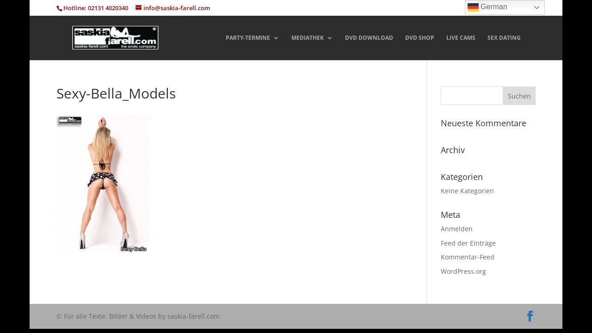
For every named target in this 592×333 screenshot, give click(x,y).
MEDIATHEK (307, 38)
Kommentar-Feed (467, 257)
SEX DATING (504, 38)
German (487, 7)
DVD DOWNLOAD (369, 38)
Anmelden (457, 228)
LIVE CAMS (460, 38)
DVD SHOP (419, 38)
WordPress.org (463, 271)
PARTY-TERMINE (248, 38)
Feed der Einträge (468, 243)
